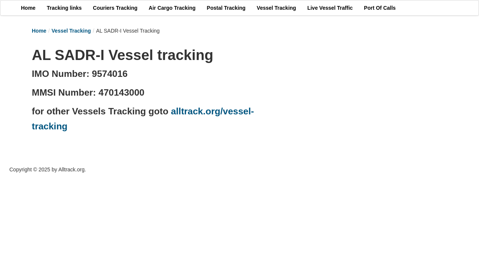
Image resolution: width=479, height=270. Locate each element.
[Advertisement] (363, 96)
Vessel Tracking (71, 31)
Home (39, 31)
